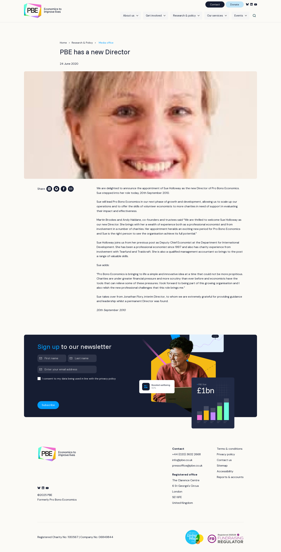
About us (128, 15)
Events (238, 15)
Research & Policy (82, 42)
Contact (215, 4)
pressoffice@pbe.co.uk (187, 465)
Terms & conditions (229, 449)
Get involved (154, 15)
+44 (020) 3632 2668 (186, 454)
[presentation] (64, 391)
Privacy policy (226, 454)
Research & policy (184, 15)
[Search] (254, 15)
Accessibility (225, 471)
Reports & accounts (230, 477)
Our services (215, 15)
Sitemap (222, 465)
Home (63, 42)
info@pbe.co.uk (182, 460)
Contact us (224, 460)
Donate (234, 4)
